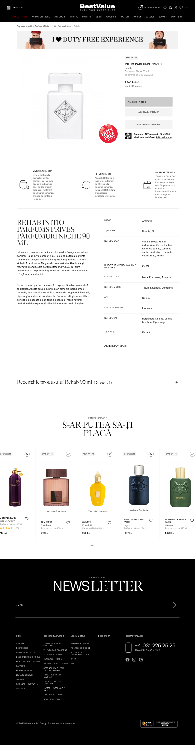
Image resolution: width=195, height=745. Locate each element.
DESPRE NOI (22, 648)
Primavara (154, 277)
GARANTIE (21, 666)
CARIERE (20, 643)
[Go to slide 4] (100, 544)
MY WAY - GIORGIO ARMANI (56, 663)
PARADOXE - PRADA (53, 659)
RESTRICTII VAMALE (25, 670)
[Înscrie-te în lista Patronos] (173, 605)
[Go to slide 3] (97, 544)
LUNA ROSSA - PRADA (54, 695)
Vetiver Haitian (164, 245)
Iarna (145, 277)
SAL (72, 663)
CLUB (17, 7)
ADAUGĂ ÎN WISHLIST (148, 112)
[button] (27, 454)
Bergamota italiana (152, 318)
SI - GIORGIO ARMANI (53, 654)
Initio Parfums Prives (61, 26)
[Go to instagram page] (134, 660)
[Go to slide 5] (103, 544)
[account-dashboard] (176, 7)
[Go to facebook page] (128, 660)
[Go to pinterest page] (141, 660)
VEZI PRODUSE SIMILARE (149, 124)
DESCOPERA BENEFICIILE (28, 657)
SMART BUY (176, 17)
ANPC (73, 659)
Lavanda (155, 287)
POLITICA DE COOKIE (80, 648)
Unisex (146, 298)
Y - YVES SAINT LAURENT (55, 650)
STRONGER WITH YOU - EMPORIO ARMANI (54, 669)
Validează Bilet (152, 8)
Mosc (154, 241)
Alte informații (115, 345)
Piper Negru (159, 322)
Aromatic (147, 220)
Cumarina (167, 287)
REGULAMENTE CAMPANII (28, 661)
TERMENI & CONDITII (80, 643)
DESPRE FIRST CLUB (25, 652)
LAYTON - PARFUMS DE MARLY (54, 689)
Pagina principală (24, 26)
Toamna (166, 277)
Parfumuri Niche (42, 26)
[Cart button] (186, 7)
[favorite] (181, 7)
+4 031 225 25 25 (154, 645)
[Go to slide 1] (92, 544)
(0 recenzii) (147, 74)
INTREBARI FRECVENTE (27, 684)
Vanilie (146, 241)
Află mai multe (164, 137)
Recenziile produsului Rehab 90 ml (64, 382)
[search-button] (165, 7)
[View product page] (56, 485)
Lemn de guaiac (151, 248)
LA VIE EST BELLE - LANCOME (52, 682)
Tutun (145, 287)
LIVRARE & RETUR (24, 675)
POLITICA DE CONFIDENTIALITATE (80, 653)
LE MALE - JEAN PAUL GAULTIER (54, 644)
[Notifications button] (170, 7)
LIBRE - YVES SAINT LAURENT (53, 676)
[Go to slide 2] (95, 544)
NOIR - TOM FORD (52, 699)
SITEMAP (20, 679)
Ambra (160, 255)
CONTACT (20, 688)
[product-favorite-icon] (27, 519)
